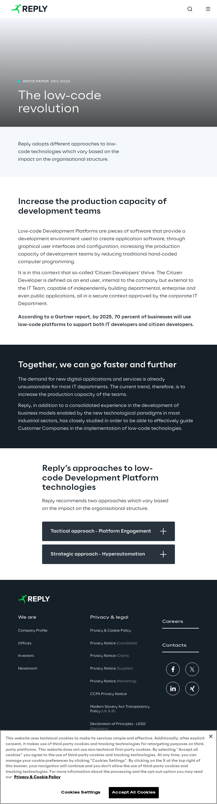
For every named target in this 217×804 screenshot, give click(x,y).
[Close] (211, 736)
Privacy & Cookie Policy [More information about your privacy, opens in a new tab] (37, 777)
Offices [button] (24, 643)
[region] (108, 767)
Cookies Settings (80, 792)
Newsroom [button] (27, 668)
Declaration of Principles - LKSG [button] (118, 726)
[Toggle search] (190, 9)
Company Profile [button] (32, 631)
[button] (180, 622)
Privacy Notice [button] (113, 643)
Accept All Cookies (133, 792)
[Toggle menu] (208, 9)
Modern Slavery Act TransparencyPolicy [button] (120, 709)
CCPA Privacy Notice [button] (108, 694)
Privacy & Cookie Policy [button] (110, 631)
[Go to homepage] (29, 9)
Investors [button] (26, 656)
